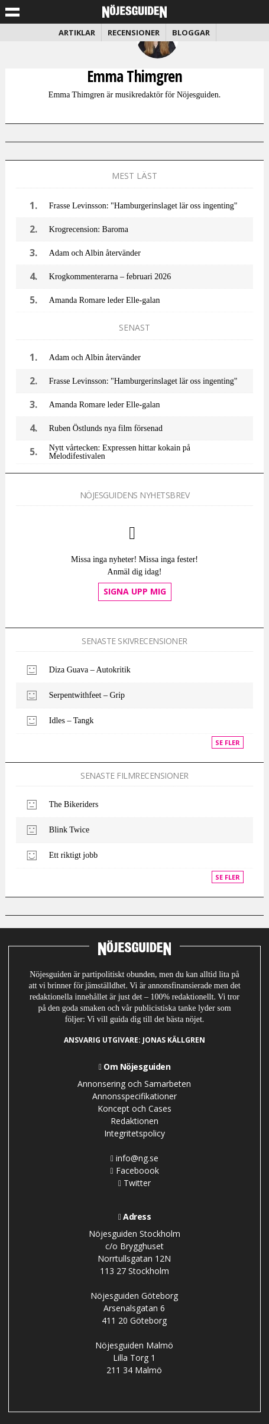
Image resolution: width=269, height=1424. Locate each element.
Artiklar (77, 32)
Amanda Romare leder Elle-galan (104, 300)
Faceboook (134, 1170)
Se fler (227, 742)
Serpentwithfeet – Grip (87, 695)
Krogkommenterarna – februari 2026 (110, 276)
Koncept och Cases (134, 1108)
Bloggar (191, 32)
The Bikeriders (74, 804)
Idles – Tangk (71, 720)
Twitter (134, 1182)
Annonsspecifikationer (134, 1096)
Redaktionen (134, 1120)
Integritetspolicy (134, 1133)
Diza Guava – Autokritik (90, 669)
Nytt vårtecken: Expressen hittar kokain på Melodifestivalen (119, 451)
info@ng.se (134, 1158)
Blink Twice (69, 829)
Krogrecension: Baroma (88, 229)
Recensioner (134, 32)
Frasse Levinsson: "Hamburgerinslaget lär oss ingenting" (143, 205)
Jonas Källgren (173, 1040)
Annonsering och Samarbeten (134, 1083)
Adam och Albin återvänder (95, 253)
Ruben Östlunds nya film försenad (106, 428)
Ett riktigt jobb (73, 855)
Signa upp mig (134, 591)
